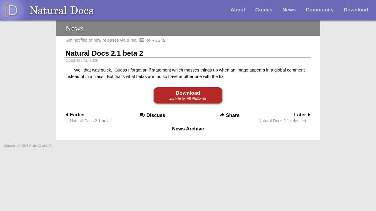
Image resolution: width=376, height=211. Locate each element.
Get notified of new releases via (105, 40)
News (289, 10)
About (238, 10)
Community (320, 10)
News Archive (188, 129)
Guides (264, 10)
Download (356, 10)
